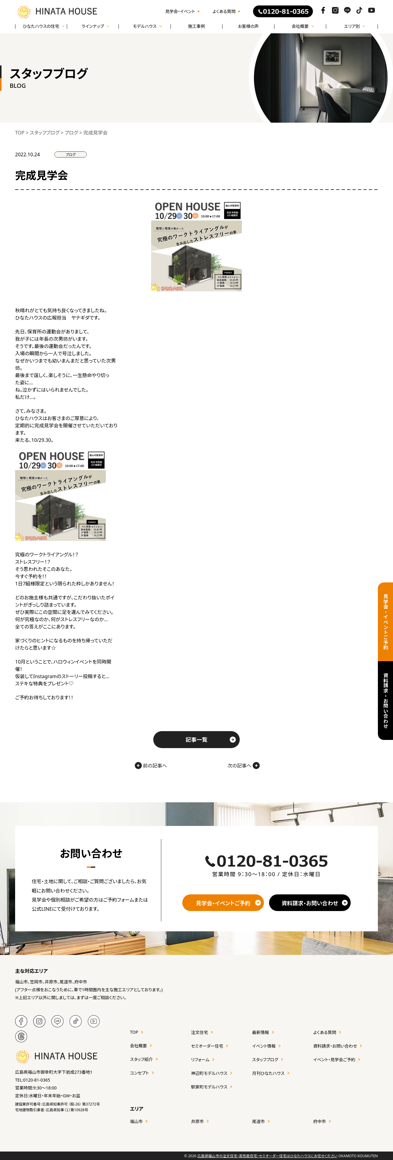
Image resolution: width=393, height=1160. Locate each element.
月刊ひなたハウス (268, 1073)
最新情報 (260, 1032)
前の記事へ (151, 765)
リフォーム (200, 1059)
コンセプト (139, 1073)
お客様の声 (248, 26)
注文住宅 (199, 1032)
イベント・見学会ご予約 (334, 1059)
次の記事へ (244, 765)
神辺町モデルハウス (209, 1073)
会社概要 (138, 1046)
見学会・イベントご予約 (385, 622)
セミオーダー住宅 (207, 1046)
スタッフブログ (265, 1059)
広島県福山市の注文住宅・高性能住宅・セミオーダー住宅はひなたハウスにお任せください (267, 1155)
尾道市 (258, 1121)
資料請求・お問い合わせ (385, 701)
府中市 (319, 1121)
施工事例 (196, 26)
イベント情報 (264, 1046)
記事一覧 (196, 739)
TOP (134, 1032)
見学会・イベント (180, 11)
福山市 (136, 1121)
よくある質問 (224, 11)
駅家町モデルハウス (209, 1087)
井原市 (197, 1121)
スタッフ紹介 (141, 1059)
